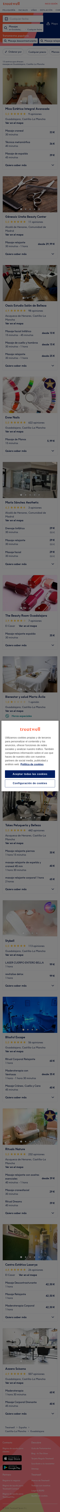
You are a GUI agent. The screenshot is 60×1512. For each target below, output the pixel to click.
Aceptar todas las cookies (30, 774)
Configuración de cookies (30, 783)
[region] (29, 756)
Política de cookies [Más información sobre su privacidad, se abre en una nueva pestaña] (32, 764)
